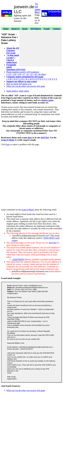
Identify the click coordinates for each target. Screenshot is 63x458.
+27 (23, 74)
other (43, 74)
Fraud (47, 29)
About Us (15, 29)
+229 (14, 74)
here (30, 137)
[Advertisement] (40, 48)
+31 (27, 74)
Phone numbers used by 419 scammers (22, 72)
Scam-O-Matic (7, 140)
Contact (56, 29)
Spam (24, 29)
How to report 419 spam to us (19, 84)
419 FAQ (45, 137)
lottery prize (47, 100)
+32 (31, 74)
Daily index (24, 91)
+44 (38, 74)
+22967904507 (18, 259)
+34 (35, 74)
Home (6, 29)
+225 (9, 74)
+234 (19, 74)
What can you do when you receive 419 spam (25, 86)
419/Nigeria (35, 29)
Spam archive (12, 91)
